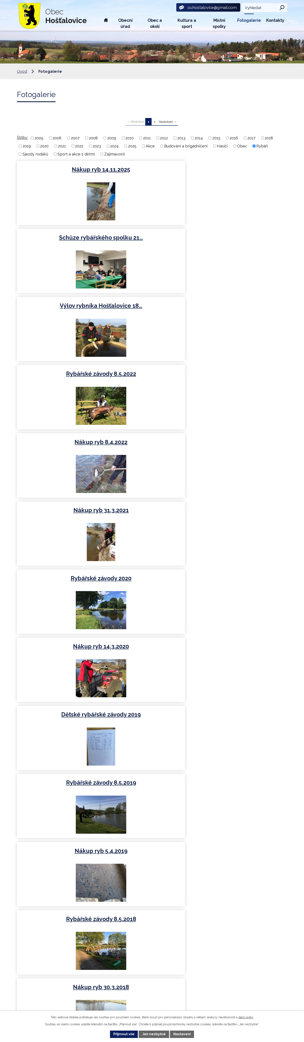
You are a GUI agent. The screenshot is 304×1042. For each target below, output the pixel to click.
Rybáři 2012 (60, 787)
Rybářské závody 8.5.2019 (61, 377)
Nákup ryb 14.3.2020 (152, 307)
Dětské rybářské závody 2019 (243, 311)
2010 (129, 138)
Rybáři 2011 (151, 787)
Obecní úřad (125, 23)
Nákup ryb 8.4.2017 (60, 513)
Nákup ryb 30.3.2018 (60, 445)
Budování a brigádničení (186, 146)
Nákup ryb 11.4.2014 (60, 719)
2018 (269, 138)
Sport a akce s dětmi (76, 154)
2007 (75, 138)
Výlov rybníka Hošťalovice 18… (242, 173)
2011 (147, 138)
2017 (251, 138)
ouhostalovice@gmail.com (102, 955)
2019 (27, 146)
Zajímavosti (114, 154)
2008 (93, 138)
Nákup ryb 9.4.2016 (60, 581)
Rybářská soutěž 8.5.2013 (151, 719)
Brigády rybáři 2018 (151, 445)
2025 (132, 146)
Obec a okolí (155, 23)
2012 (164, 138)
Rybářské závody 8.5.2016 (243, 513)
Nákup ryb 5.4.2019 (151, 377)
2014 (199, 138)
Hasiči (222, 146)
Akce (150, 146)
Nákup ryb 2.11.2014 (60, 649)
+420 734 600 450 (94, 929)
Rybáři (262, 146)
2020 (44, 146)
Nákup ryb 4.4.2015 (242, 581)
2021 (62, 146)
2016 (234, 138)
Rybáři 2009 (243, 787)
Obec (242, 146)
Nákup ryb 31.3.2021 (242, 239)
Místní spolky (219, 23)
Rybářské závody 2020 (60, 307)
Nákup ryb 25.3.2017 (151, 513)
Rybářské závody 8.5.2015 (152, 581)
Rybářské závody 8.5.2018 (243, 377)
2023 (97, 146)
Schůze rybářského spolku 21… (151, 173)
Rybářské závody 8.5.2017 (243, 445)
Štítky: (22, 137)
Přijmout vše (123, 1034)
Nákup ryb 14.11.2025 (60, 169)
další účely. (246, 1017)
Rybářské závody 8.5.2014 (243, 649)
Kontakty (275, 20)
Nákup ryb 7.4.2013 (242, 719)
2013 (181, 138)
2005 (39, 138)
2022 (79, 146)
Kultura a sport (187, 23)
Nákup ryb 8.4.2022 (151, 239)
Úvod (106, 22)
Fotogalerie (249, 20)
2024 (114, 146)
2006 (57, 138)
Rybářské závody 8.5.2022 (61, 239)
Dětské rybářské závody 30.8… (152, 653)
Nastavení (182, 1034)
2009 (111, 138)
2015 (216, 138)
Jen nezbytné (154, 1034)
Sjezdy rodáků (35, 154)
